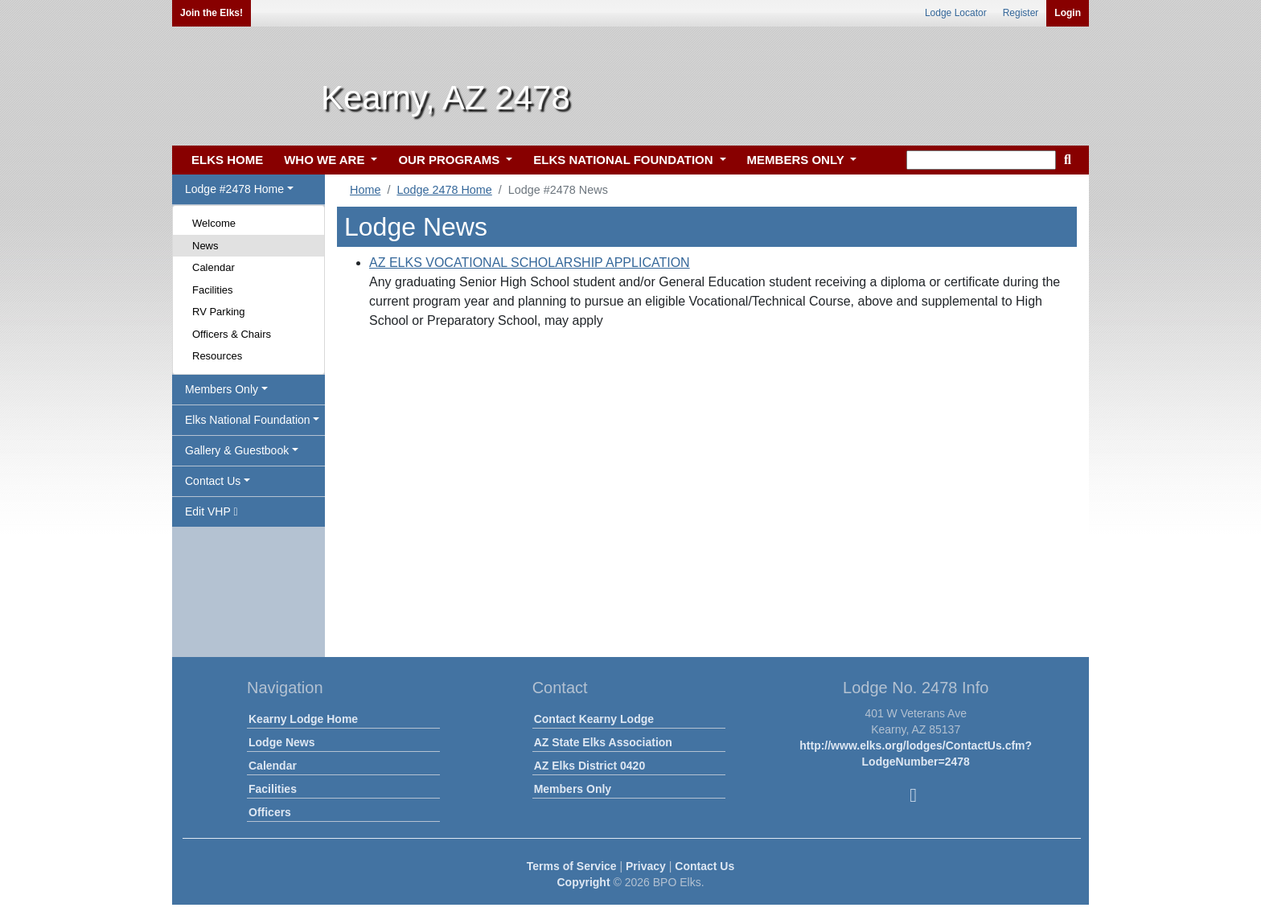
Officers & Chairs (231, 334)
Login (1067, 12)
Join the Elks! (211, 12)
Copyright (583, 882)
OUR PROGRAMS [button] (450, 159)
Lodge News (281, 742)
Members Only (572, 788)
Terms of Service (572, 866)
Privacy (646, 866)
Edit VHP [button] (211, 511)
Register (1021, 12)
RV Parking (218, 312)
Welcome (214, 223)
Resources (217, 356)
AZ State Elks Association (603, 742)
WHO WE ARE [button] (326, 159)
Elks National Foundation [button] (247, 419)
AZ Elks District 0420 (590, 765)
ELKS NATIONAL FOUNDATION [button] (625, 159)
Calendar (213, 267)
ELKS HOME (227, 159)
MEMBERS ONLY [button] (797, 159)
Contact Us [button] (212, 480)
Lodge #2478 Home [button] (234, 189)
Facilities (212, 290)
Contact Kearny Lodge (594, 719)
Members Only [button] (221, 389)
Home (365, 189)
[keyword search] (981, 160)
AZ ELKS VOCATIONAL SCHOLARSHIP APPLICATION (529, 262)
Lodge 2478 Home (443, 189)
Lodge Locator (956, 12)
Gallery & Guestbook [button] (237, 450)
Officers (270, 812)
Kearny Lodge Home (303, 719)
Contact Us (704, 866)
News (205, 246)
